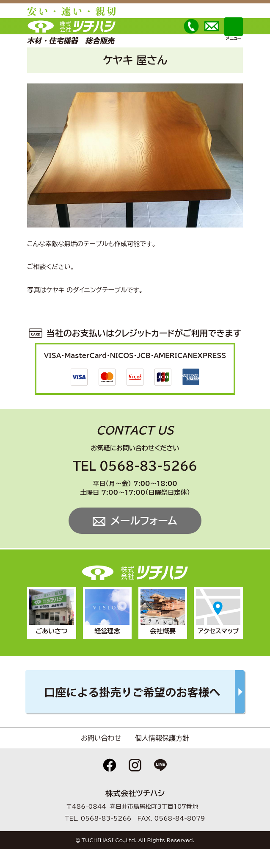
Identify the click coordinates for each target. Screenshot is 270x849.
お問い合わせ (101, 738)
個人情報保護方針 (162, 738)
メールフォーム (143, 521)
